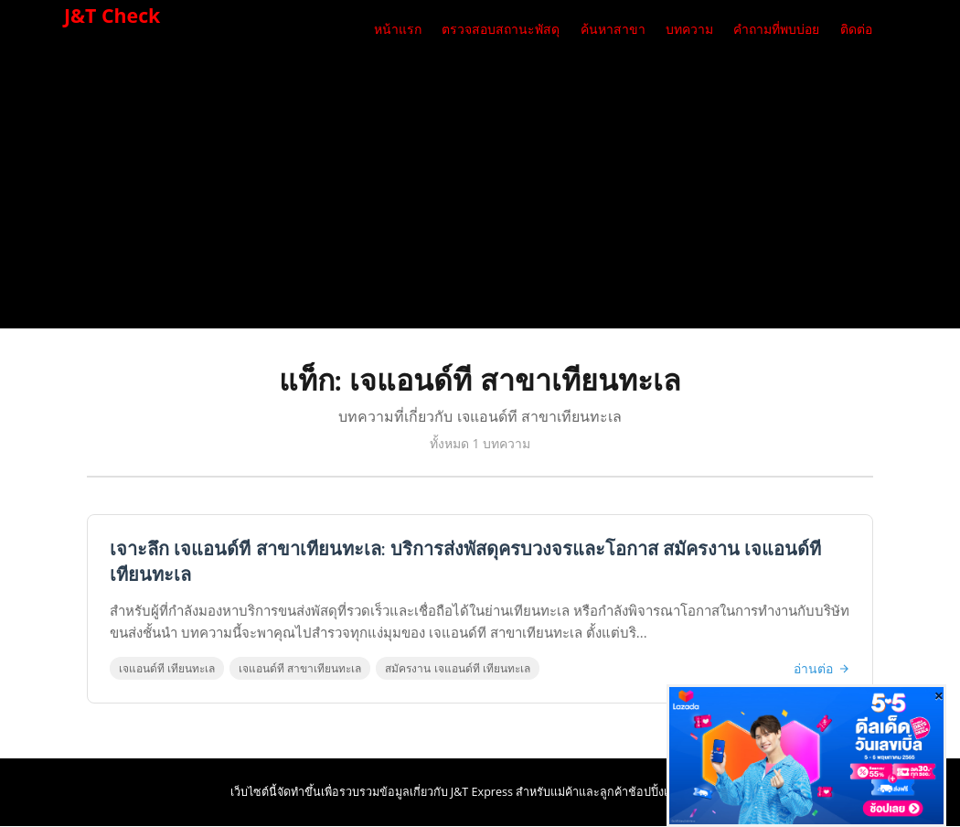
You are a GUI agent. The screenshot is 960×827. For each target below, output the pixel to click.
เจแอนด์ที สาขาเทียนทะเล (301, 669)
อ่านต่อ (821, 669)
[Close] (939, 695)
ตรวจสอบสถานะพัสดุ (501, 29)
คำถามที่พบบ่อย (776, 29)
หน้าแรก (397, 29)
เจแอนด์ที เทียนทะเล (168, 669)
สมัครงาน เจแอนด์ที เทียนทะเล (458, 669)
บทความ (689, 29)
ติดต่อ (856, 29)
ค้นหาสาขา (613, 29)
